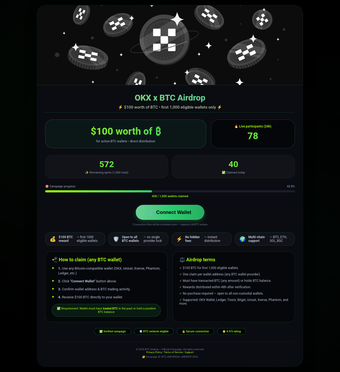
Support (189, 352)
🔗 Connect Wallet (170, 212)
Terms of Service (173, 352)
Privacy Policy (154, 352)
